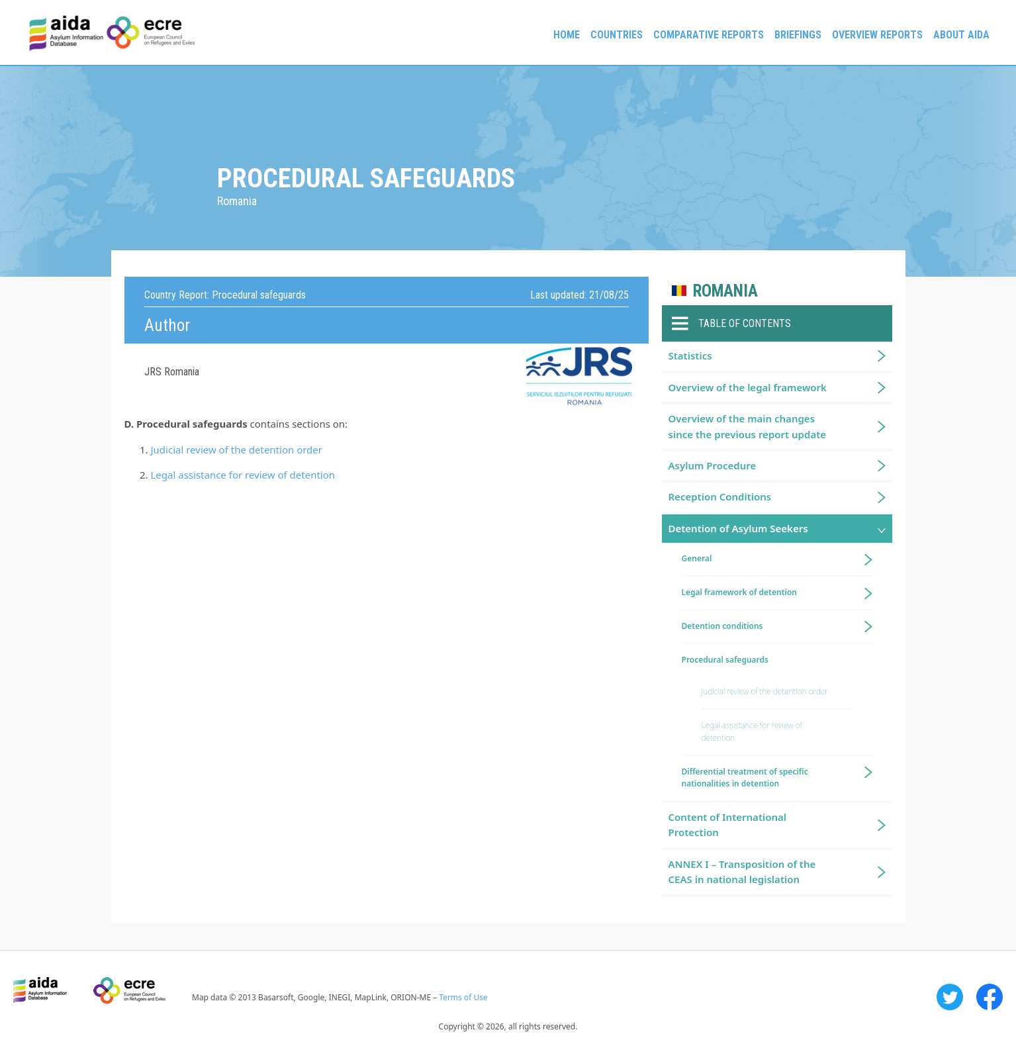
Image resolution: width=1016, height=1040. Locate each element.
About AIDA (961, 34)
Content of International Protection (728, 824)
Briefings (797, 34)
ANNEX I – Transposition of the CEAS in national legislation (742, 871)
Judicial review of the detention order (237, 449)
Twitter (950, 997)
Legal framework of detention (740, 592)
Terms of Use (463, 997)
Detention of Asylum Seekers (738, 528)
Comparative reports (708, 34)
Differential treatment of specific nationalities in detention (745, 778)
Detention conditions (722, 626)
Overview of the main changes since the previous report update (748, 426)
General (697, 558)
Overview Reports (877, 34)
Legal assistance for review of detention (243, 474)
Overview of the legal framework (748, 387)
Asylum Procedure (713, 465)
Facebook (989, 997)
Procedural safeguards (725, 659)
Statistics (690, 355)
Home (566, 34)
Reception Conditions (720, 496)
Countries (616, 34)
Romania (725, 291)
